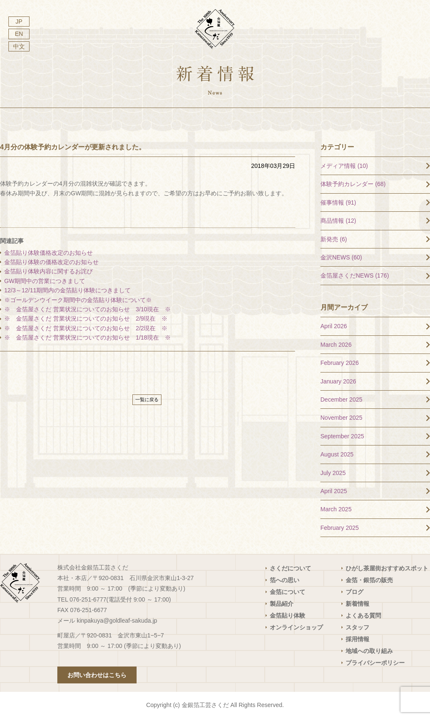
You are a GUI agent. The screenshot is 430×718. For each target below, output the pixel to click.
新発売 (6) (333, 239)
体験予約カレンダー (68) (353, 184)
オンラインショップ (296, 627)
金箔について (287, 591)
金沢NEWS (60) (341, 257)
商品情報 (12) (338, 220)
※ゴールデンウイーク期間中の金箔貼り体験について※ (78, 300)
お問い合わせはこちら (96, 675)
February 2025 (339, 527)
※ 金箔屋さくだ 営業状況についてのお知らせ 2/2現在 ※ (85, 328)
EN (19, 33)
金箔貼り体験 (287, 615)
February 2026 (339, 362)
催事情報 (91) (338, 202)
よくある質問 (363, 615)
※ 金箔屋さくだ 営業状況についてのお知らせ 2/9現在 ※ (85, 318)
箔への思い (284, 580)
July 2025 (333, 473)
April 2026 (333, 326)
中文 (19, 46)
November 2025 (341, 417)
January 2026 (338, 381)
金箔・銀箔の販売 (369, 580)
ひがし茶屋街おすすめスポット (387, 568)
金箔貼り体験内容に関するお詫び (48, 271)
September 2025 (342, 436)
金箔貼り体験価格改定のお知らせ (48, 252)
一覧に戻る (147, 399)
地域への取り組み (369, 651)
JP (19, 21)
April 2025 (333, 491)
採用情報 (357, 639)
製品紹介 (281, 603)
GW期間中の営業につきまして (44, 281)
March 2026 (336, 344)
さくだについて (290, 568)
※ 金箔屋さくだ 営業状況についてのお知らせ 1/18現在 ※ (87, 337)
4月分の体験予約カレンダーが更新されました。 (72, 147)
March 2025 (336, 509)
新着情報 (357, 603)
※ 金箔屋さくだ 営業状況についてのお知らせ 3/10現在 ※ (87, 309)
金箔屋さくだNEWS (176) (354, 275)
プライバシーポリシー (375, 662)
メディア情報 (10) (344, 165)
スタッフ (357, 627)
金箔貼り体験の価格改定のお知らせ (51, 262)
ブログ (354, 591)
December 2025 (341, 399)
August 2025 (337, 454)
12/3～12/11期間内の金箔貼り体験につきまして (70, 290)
